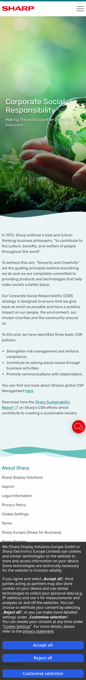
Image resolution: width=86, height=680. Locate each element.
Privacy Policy (14, 505)
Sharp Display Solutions (22, 477)
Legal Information (17, 496)
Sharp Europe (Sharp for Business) (31, 532)
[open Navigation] (80, 8)
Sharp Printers (14, 541)
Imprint (8, 486)
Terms (7, 523)
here (29, 391)
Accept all (43, 645)
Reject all (43, 658)
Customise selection (43, 673)
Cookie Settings (15, 514)
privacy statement (38, 631)
